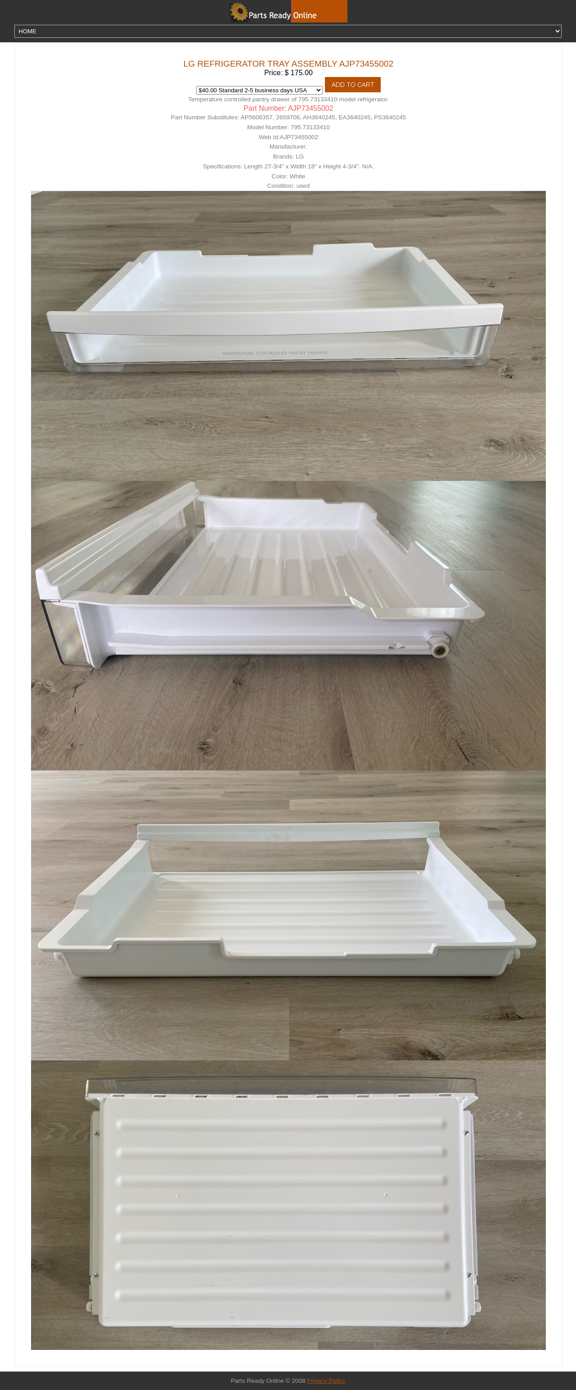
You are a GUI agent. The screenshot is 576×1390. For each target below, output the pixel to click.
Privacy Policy (326, 1380)
